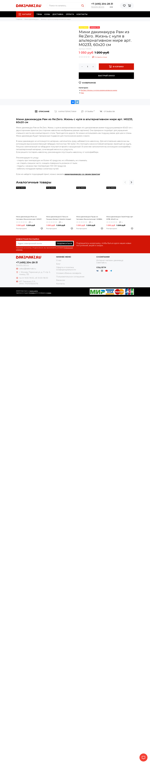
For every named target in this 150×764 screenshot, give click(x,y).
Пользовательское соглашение (70, 277)
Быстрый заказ (106, 76)
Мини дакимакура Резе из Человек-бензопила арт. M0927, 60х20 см (29, 218)
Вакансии (60, 280)
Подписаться (64, 243)
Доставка (57, 14)
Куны (47, 14)
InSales (48, 293)
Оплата (70, 14)
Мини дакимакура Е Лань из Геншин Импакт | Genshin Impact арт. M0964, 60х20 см (58, 218)
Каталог (25, 14)
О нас (58, 260)
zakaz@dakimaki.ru (27, 269)
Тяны (39, 14)
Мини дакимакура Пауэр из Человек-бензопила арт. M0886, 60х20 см (89, 218)
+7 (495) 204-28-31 (102, 4)
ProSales (32, 293)
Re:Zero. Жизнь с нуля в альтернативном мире (99, 90)
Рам (82, 93)
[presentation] (125, 182)
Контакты (82, 14)
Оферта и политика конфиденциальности (66, 268)
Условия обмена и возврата (68, 273)
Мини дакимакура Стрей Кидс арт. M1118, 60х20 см (119, 218)
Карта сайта (33, 291)
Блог (58, 264)
